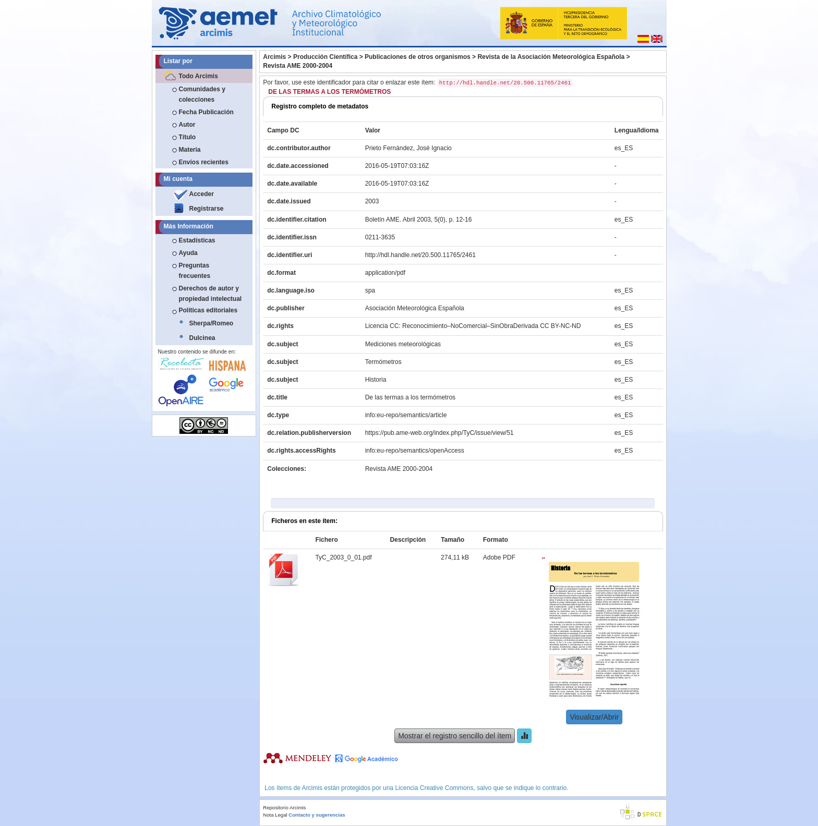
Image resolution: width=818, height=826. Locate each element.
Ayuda (188, 253)
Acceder (201, 194)
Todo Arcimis (198, 76)
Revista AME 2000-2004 (297, 65)
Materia (190, 149)
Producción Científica (325, 56)
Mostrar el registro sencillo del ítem (454, 736)
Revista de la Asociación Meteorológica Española (550, 56)
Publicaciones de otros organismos (418, 56)
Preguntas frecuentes (195, 271)
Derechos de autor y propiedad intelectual (210, 293)
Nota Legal (275, 815)
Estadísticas (197, 240)
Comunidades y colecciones (202, 94)
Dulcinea (202, 338)
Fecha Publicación (206, 112)
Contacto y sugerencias (316, 815)
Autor (187, 124)
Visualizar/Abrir (594, 717)
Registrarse (206, 208)
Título (187, 137)
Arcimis (274, 56)
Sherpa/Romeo (211, 323)
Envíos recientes (203, 162)
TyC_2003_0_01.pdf (343, 557)
